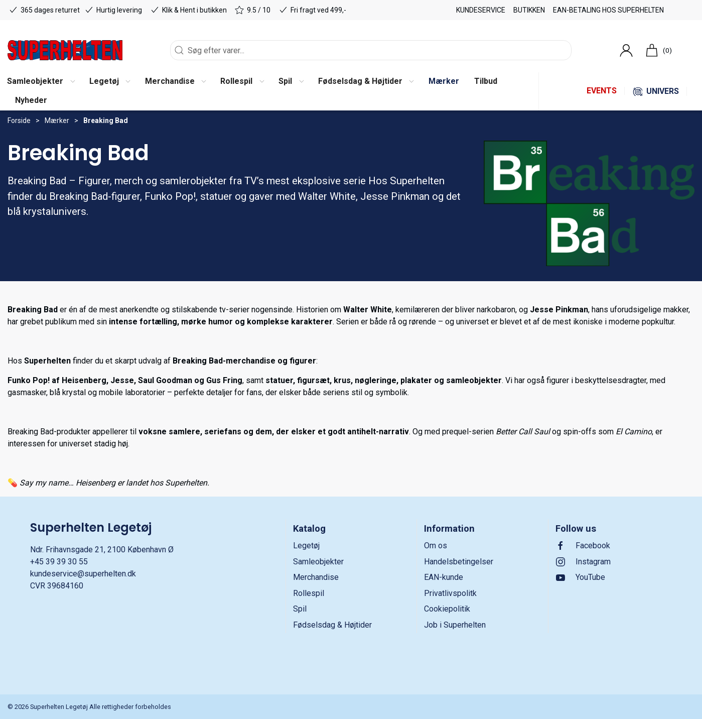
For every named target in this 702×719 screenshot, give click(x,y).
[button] (109, 81)
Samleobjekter (318, 561)
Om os (435, 545)
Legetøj (306, 545)
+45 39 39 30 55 (59, 561)
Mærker (57, 120)
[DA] (65, 50)
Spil (300, 609)
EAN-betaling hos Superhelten (608, 10)
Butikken (529, 10)
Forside (19, 120)
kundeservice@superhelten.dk (83, 573)
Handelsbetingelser (458, 561)
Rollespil (308, 593)
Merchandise (316, 577)
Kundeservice (480, 10)
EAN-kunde (443, 577)
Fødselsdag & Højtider (332, 625)
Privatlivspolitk (450, 593)
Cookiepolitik (447, 609)
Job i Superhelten (455, 625)
